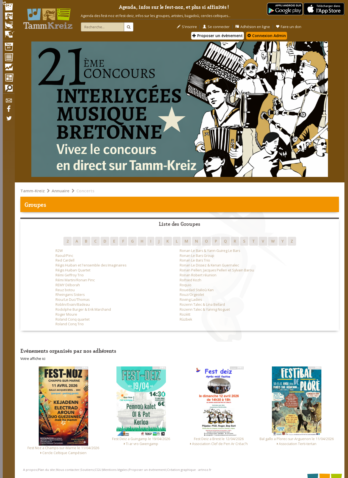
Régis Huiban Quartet (72, 270)
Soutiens (87, 470)
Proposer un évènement (217, 35)
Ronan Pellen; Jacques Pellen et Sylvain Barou (217, 270)
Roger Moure (66, 314)
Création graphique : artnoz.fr (189, 470)
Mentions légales (114, 470)
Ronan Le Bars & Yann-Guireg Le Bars (210, 250)
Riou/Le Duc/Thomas (72, 299)
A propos (30, 470)
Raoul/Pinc (64, 255)
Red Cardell (64, 260)
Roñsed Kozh (190, 280)
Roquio (185, 285)
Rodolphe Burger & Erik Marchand (83, 309)
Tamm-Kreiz (32, 190)
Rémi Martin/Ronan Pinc (75, 280)
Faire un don (288, 26)
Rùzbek (186, 319)
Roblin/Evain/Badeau (72, 304)
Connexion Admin (266, 35)
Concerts (85, 190)
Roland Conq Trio (69, 324)
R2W (59, 250)
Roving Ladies (191, 299)
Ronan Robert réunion (198, 275)
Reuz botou (65, 290)
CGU (98, 470)
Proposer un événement (147, 470)
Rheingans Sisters (70, 294)
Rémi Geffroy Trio (69, 275)
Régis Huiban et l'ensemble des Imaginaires (90, 265)
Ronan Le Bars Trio (195, 260)
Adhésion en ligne (252, 26)
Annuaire (60, 190)
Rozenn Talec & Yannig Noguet (205, 309)
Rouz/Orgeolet (192, 294)
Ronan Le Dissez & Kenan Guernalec (209, 265)
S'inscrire (187, 26)
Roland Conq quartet (72, 319)
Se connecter (216, 26)
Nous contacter (67, 470)
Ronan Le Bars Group (197, 255)
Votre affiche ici (32, 358)
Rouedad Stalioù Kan (197, 290)
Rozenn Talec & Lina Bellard (202, 304)
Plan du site (46, 470)
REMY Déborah (67, 285)
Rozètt (185, 314)
